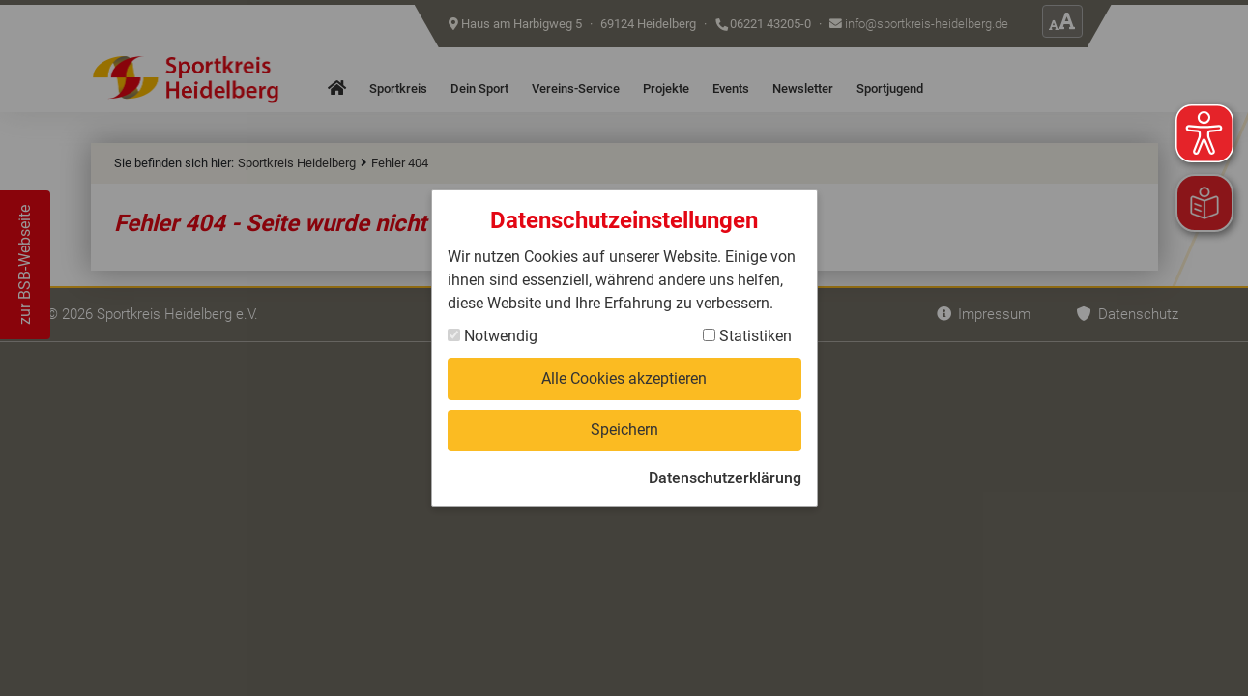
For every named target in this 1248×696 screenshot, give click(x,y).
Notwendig (492, 336)
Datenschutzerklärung (725, 478)
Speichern (624, 429)
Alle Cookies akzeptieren (624, 378)
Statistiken (747, 336)
